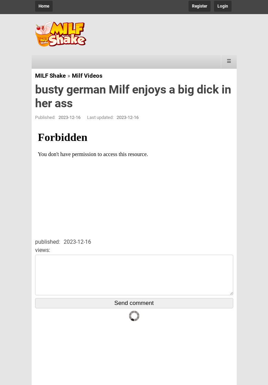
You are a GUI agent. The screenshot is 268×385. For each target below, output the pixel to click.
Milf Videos (87, 75)
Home (44, 6)
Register (199, 6)
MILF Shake (50, 75)
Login (222, 6)
